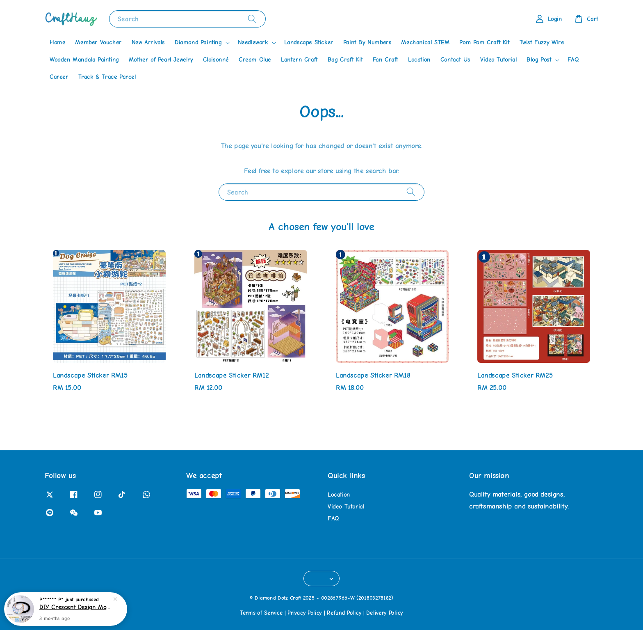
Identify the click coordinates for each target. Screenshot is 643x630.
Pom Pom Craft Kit (484, 42)
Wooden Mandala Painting (84, 59)
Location (419, 59)
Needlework (253, 42)
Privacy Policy (304, 613)
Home (57, 42)
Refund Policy (344, 613)
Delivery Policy (384, 613)
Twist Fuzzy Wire (542, 42)
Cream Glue (255, 59)
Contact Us (455, 59)
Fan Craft (385, 59)
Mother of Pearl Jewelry (161, 59)
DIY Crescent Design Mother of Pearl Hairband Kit (75, 610)
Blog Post (539, 59)
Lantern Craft (299, 59)
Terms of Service (261, 613)
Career (59, 76)
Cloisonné (216, 59)
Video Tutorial (498, 59)
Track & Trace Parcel (107, 76)
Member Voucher (98, 42)
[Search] (252, 19)
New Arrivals (148, 42)
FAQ (573, 59)
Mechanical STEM (425, 42)
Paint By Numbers (367, 42)
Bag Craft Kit (345, 59)
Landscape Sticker (308, 42)
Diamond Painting (198, 42)
